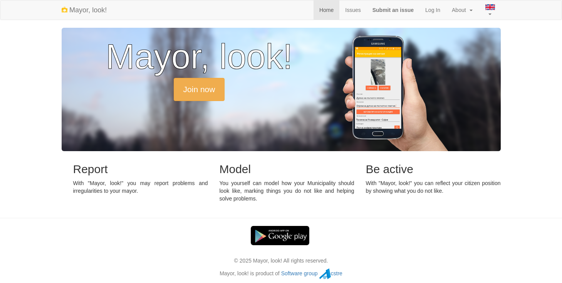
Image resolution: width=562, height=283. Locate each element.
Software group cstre (311, 273)
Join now (199, 89)
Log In (432, 10)
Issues (353, 10)
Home (326, 10)
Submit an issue (393, 10)
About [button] (462, 10)
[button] (489, 10)
